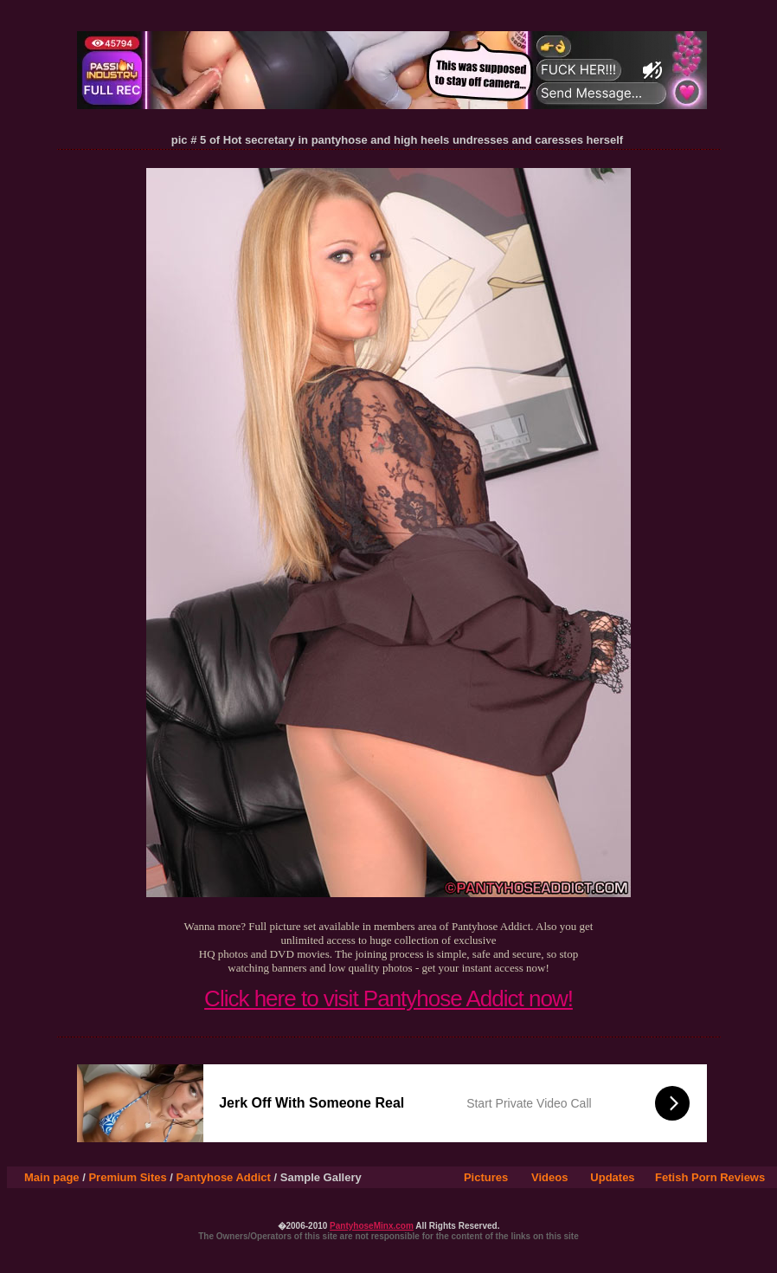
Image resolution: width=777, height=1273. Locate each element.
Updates (612, 1177)
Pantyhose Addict (224, 1177)
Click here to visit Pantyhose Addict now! (388, 998)
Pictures (486, 1177)
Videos (549, 1177)
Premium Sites (127, 1177)
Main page (52, 1177)
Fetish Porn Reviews (710, 1177)
